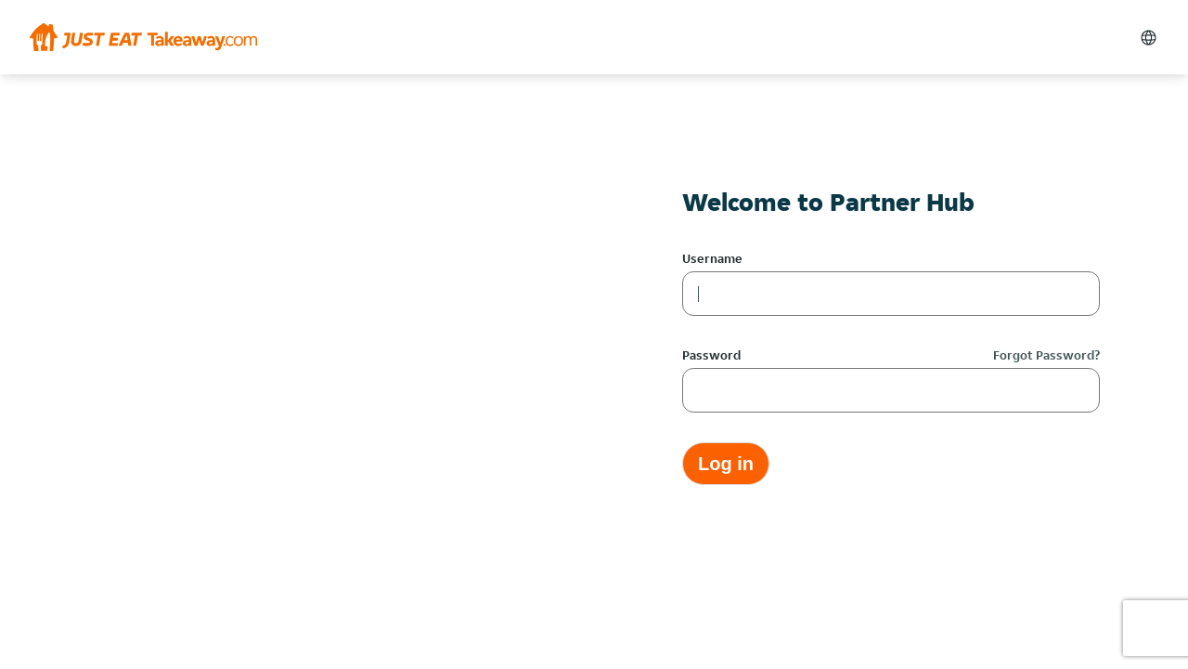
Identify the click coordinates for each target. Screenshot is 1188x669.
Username (712, 258)
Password (711, 355)
